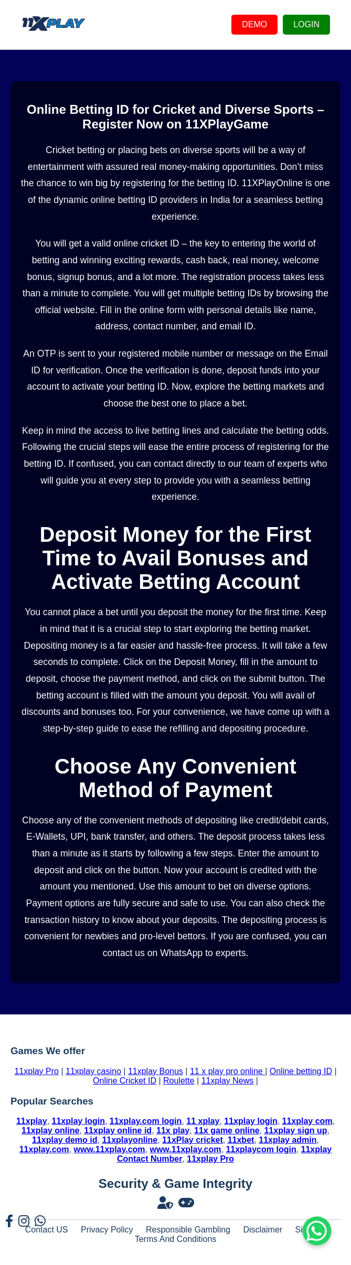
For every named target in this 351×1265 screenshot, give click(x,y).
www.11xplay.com (109, 1149)
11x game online (227, 1130)
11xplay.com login (146, 1121)
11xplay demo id (65, 1139)
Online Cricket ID (124, 1080)
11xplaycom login (261, 1149)
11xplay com (307, 1121)
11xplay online (50, 1130)
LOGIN (306, 24)
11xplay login (78, 1121)
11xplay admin (287, 1139)
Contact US (46, 1229)
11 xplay (202, 1121)
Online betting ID (301, 1071)
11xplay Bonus (155, 1071)
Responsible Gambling (188, 1229)
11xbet (241, 1139)
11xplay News (227, 1080)
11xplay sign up (295, 1130)
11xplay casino (93, 1071)
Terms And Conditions (176, 1239)
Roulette (179, 1080)
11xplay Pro (36, 1071)
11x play (172, 1130)
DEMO (254, 24)
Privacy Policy (107, 1229)
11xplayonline (129, 1139)
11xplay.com (44, 1149)
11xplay (31, 1121)
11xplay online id (118, 1130)
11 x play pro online (227, 1071)
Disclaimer (262, 1229)
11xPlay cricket (192, 1139)
